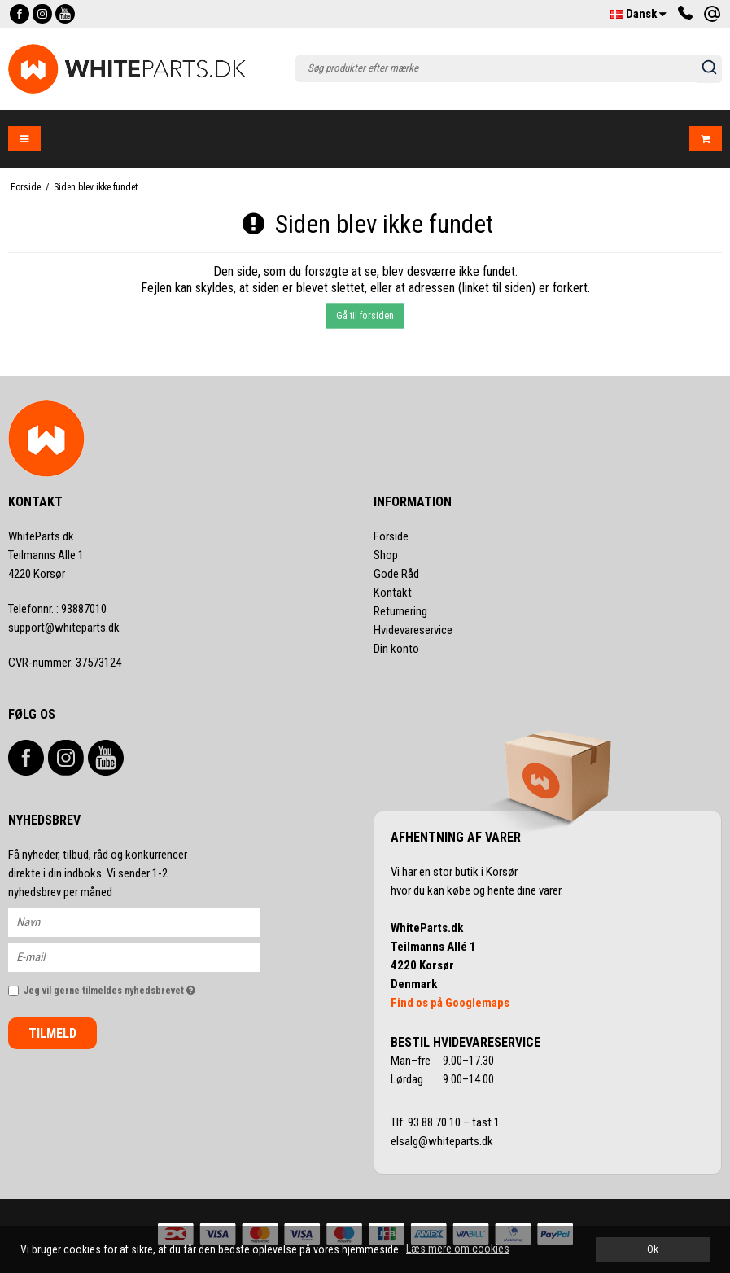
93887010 (57, 609)
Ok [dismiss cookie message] (652, 1249)
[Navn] (148, 921)
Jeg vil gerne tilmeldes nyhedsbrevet (142, 987)
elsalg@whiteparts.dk (443, 1141)
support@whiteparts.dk (64, 627)
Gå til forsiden (365, 316)
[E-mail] (148, 956)
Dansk (638, 14)
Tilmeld (52, 1033)
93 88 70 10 (435, 1122)
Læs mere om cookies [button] (457, 1248)
